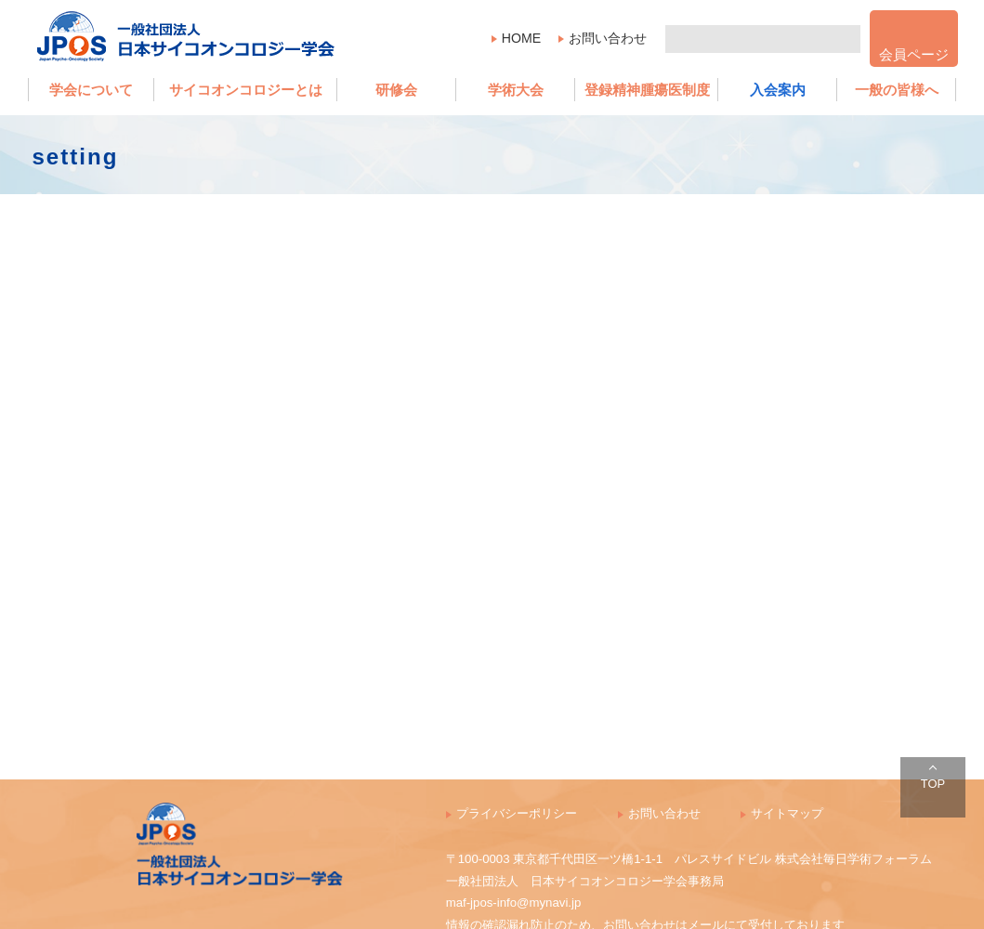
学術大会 (516, 90)
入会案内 (778, 90)
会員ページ (914, 54)
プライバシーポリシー (516, 813)
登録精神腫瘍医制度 (647, 90)
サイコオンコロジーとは (245, 90)
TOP (933, 784)
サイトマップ (787, 813)
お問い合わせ (608, 38)
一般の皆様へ (896, 90)
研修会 (396, 90)
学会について (91, 90)
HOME (521, 38)
